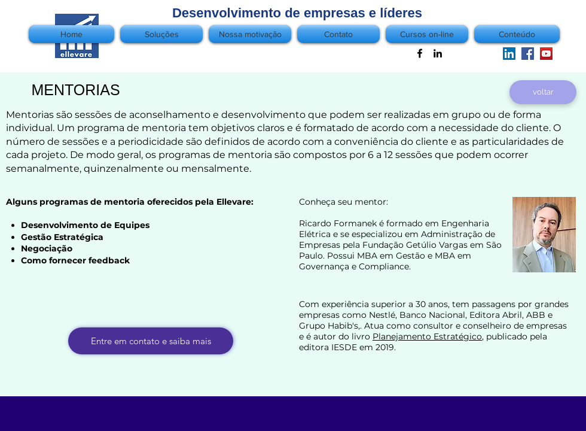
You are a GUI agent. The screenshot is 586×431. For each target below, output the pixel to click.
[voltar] (542, 92)
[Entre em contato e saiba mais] (150, 340)
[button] (515, 34)
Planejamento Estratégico (427, 336)
